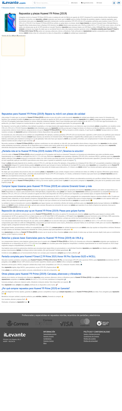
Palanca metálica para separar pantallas (85, 90)
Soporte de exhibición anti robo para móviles (61, 158)
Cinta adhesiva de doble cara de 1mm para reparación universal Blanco (109, 57)
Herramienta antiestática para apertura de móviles (13, 124)
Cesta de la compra (119, 2)
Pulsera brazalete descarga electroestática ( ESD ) (37, 158)
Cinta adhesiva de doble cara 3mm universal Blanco (85, 124)
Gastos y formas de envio (92, 393)
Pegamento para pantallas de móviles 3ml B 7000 (61, 57)
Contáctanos (47, 398)
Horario (99, 3)
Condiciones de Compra (91, 395)
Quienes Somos (48, 400)
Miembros (114, 2)
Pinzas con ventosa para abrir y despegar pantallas (37, 124)
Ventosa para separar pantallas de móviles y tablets (61, 91)
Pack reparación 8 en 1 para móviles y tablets (61, 124)
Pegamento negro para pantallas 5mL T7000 (84, 56)
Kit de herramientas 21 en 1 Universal (37, 90)
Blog (45, 402)
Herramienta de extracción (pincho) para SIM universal (13, 158)
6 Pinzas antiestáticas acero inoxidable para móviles (109, 91)
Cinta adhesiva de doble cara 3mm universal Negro (109, 124)
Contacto (74, 3)
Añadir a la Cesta (13, 65)
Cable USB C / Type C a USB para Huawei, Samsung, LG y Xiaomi (37, 57)
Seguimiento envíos (87, 3)
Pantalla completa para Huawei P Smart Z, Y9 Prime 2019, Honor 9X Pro (13, 57)
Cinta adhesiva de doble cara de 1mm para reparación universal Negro (13, 91)
